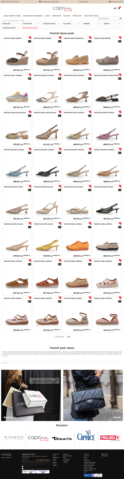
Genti (47, 16)
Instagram (105, 455)
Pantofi (22, 20)
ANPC (85, 472)
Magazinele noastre (67, 455)
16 (68, 336)
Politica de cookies (88, 470)
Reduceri (77, 16)
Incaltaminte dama (12, 16)
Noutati (66, 16)
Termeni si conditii (88, 467)
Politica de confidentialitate (90, 468)
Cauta (85, 457)
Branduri (56, 16)
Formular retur (87, 460)
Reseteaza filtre (30, 28)
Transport (65, 462)
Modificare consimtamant (89, 462)
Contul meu (86, 454)
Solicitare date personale (89, 464)
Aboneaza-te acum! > (43, 460)
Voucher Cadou (91, 16)
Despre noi (65, 454)
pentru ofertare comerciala (28, 466)
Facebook (105, 454)
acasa (5, 20)
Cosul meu (86, 455)
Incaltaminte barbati (33, 16)
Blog (64, 457)
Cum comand (66, 459)
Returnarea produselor (89, 465)
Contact (85, 459)
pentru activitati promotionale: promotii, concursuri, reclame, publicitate (36, 468)
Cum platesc (66, 460)
